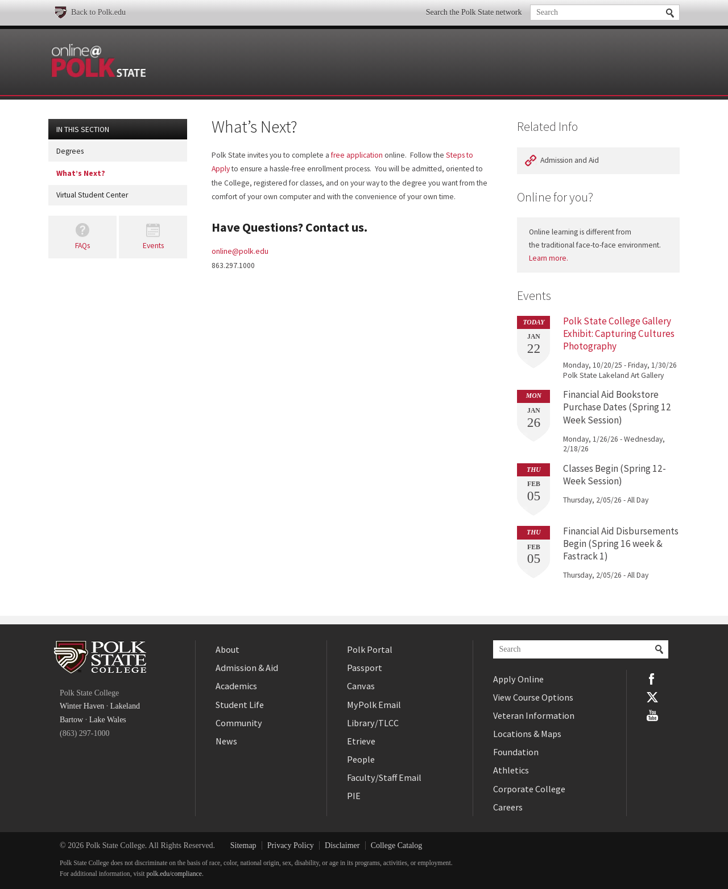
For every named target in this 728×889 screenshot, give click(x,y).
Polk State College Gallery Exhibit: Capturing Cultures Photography (619, 333)
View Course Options (533, 697)
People (361, 759)
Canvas (361, 686)
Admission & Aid (247, 667)
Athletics (511, 770)
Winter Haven (82, 706)
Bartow (71, 719)
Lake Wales (107, 719)
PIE (354, 795)
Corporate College (529, 789)
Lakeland (125, 706)
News (226, 741)
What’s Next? (80, 173)
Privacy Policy (290, 845)
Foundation (516, 752)
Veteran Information (533, 715)
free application (357, 155)
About (227, 649)
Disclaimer (342, 845)
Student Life (240, 704)
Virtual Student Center (92, 195)
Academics (236, 686)
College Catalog (397, 845)
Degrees (70, 151)
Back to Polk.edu (98, 12)
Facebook (652, 679)
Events (153, 245)
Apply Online (518, 679)
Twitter (652, 697)
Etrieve (361, 741)
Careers (508, 807)
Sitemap (243, 845)
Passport (364, 667)
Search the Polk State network (474, 12)
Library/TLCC (373, 723)
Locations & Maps (527, 733)
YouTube (652, 715)
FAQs (82, 245)
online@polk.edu (240, 251)
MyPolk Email (374, 704)
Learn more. (548, 258)
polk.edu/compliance (174, 874)
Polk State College (100, 656)
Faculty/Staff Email (384, 777)
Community (239, 723)
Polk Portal (369, 649)
